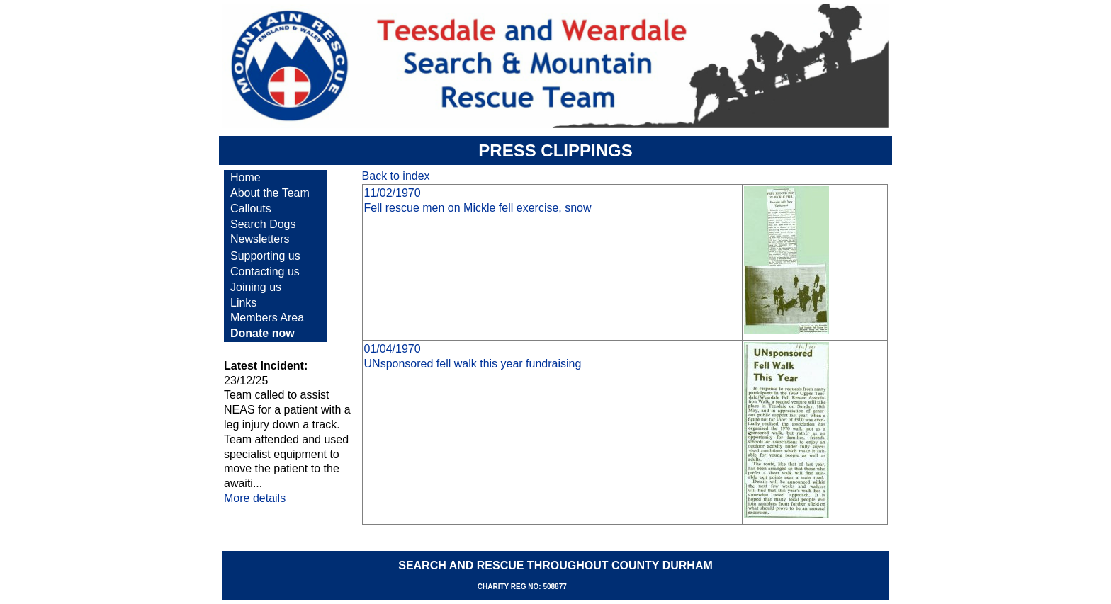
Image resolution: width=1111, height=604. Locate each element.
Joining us (255, 287)
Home (245, 177)
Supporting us (265, 256)
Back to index (396, 176)
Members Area (267, 318)
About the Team (270, 193)
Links (243, 303)
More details (255, 498)
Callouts (250, 209)
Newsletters (260, 239)
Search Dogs (263, 224)
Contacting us (265, 272)
